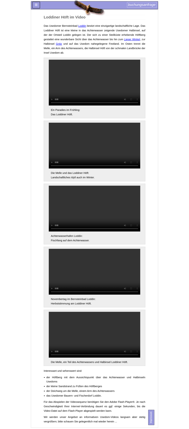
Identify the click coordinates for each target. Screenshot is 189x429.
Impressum (151, 417)
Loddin (82, 25)
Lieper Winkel (132, 39)
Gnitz (59, 43)
